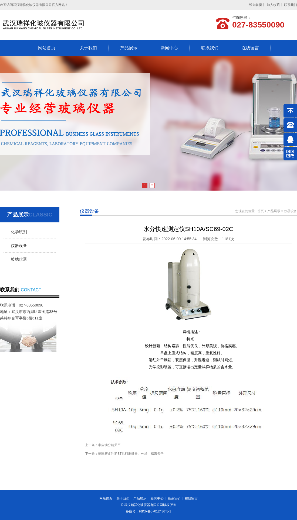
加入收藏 (273, 5)
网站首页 (46, 48)
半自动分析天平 (109, 445)
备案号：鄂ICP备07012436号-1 (148, 511)
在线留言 (250, 48)
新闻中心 (169, 48)
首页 (260, 211)
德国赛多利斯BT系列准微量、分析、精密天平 (131, 454)
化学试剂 (19, 231)
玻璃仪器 (19, 259)
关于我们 (88, 48)
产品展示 (128, 48)
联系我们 (290, 5)
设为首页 (255, 5)
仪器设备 (19, 245)
